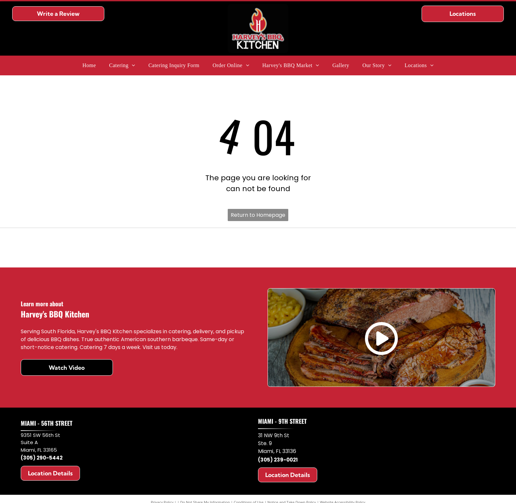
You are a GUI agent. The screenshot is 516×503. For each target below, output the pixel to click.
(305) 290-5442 (42, 457)
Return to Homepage (258, 215)
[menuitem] (89, 65)
